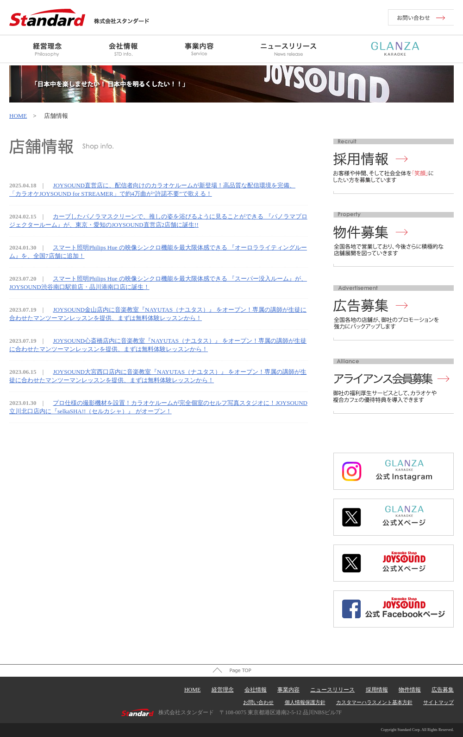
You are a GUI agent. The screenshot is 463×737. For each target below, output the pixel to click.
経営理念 (223, 689)
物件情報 (410, 689)
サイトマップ (438, 702)
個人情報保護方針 (305, 702)
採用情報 (377, 689)
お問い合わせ (258, 702)
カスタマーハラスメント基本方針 (374, 702)
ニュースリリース (332, 689)
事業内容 (288, 689)
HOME (18, 115)
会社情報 (255, 689)
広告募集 (443, 689)
